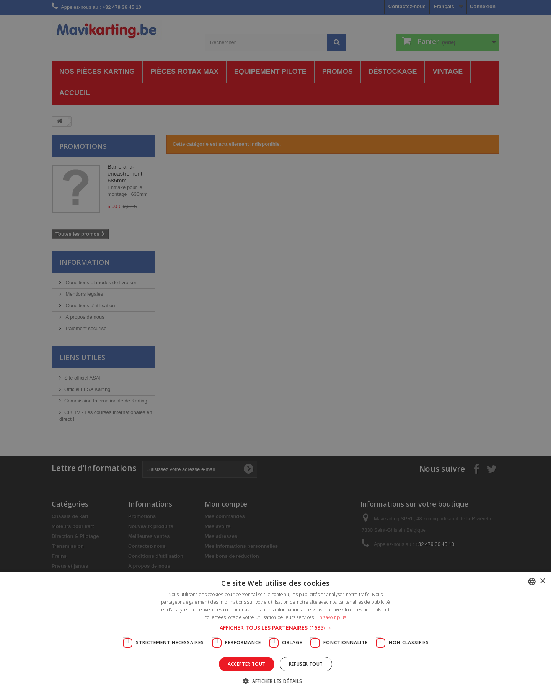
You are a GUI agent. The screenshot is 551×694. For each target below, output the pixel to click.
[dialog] (275, 347)
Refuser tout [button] (306, 664)
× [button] (542, 581)
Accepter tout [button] (246, 664)
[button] (276, 627)
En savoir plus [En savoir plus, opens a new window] (331, 617)
